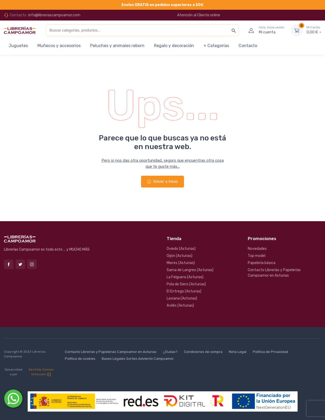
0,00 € (314, 30)
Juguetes (18, 45)
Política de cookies (80, 359)
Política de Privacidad (270, 352)
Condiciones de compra (203, 352)
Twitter (20, 264)
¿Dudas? (170, 352)
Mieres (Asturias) (181, 263)
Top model (256, 256)
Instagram (32, 264)
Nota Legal (237, 352)
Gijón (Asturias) (179, 256)
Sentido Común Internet (41, 372)
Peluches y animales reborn (117, 45)
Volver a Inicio (162, 181)
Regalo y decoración (174, 45)
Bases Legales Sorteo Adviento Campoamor (138, 359)
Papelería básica (261, 263)
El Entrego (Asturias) (184, 291)
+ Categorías (216, 45)
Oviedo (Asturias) (181, 248)
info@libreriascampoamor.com (54, 15)
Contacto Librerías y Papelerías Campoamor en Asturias (274, 273)
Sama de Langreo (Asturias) (190, 270)
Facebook (9, 264)
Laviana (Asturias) (182, 298)
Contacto (248, 45)
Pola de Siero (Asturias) (186, 284)
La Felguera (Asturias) (185, 277)
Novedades (257, 248)
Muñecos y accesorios (59, 45)
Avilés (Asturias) (180, 305)
